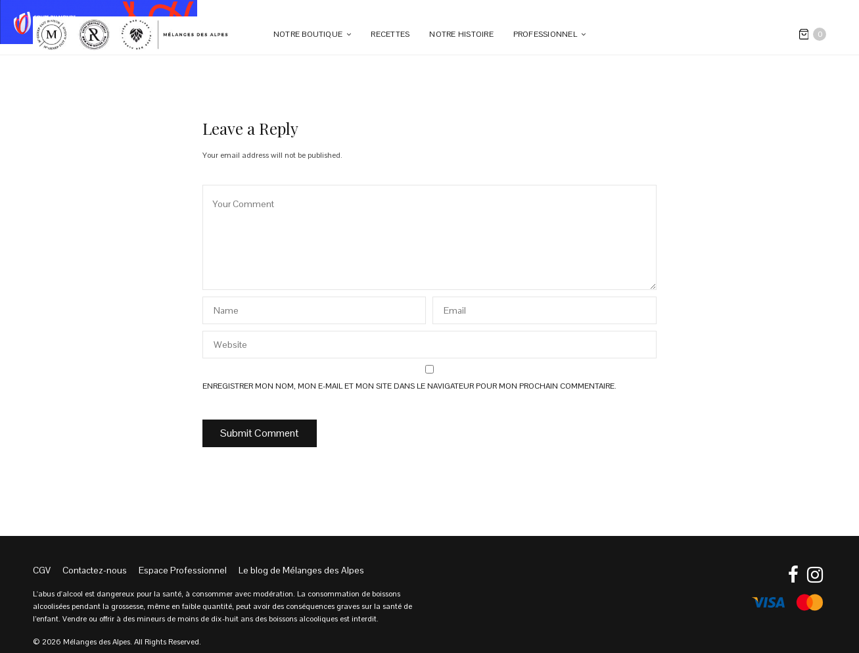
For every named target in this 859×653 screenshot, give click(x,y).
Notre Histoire (461, 34)
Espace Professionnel (183, 570)
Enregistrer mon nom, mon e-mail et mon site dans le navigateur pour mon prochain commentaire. (409, 386)
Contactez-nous (94, 570)
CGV (42, 570)
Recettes (390, 34)
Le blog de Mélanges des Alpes (301, 570)
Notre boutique (307, 34)
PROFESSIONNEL (545, 34)
